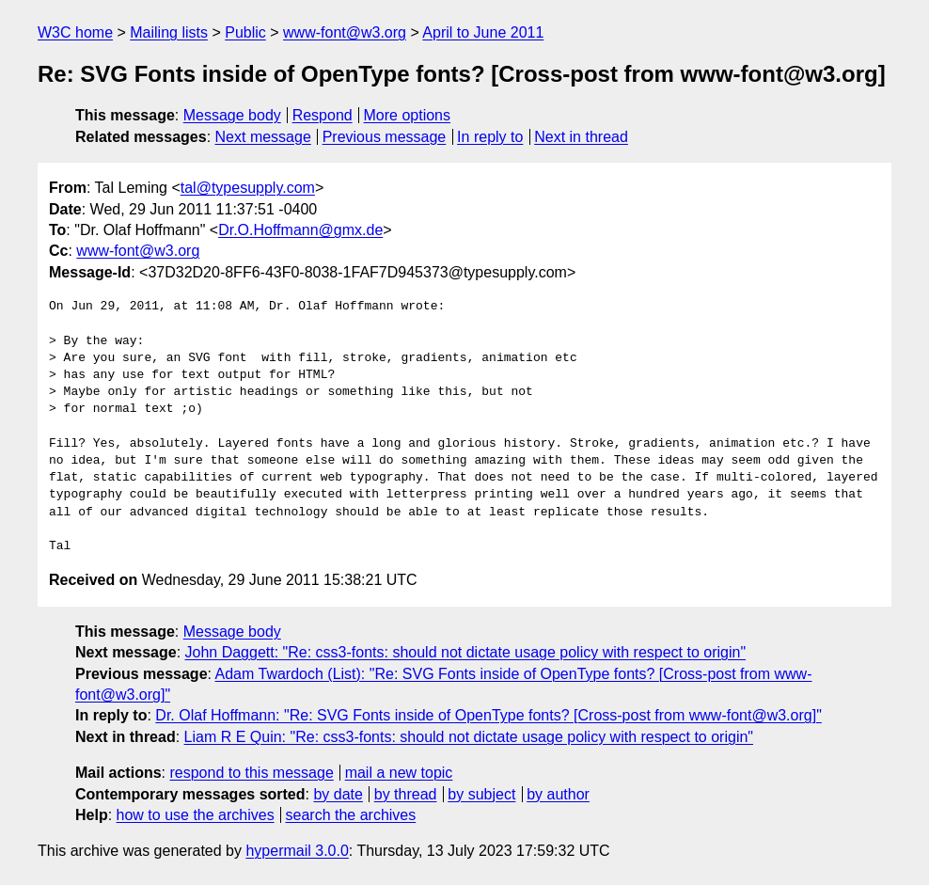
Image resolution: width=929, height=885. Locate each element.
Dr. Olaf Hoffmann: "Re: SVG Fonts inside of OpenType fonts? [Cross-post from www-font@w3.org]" (488, 715)
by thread (405, 794)
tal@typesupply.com (248, 188)
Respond (322, 115)
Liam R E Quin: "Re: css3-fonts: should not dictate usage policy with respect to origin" (468, 737)
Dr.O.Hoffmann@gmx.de (300, 230)
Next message (263, 137)
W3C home (75, 32)
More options (407, 115)
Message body (232, 115)
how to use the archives (196, 815)
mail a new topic (399, 773)
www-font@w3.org (344, 32)
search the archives (351, 815)
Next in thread (581, 137)
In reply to (490, 137)
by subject (481, 794)
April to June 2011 (482, 32)
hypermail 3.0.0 (296, 851)
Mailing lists (169, 32)
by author (558, 794)
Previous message (385, 137)
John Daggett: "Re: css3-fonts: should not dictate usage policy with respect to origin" (466, 652)
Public (245, 32)
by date (337, 794)
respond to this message (251, 773)
